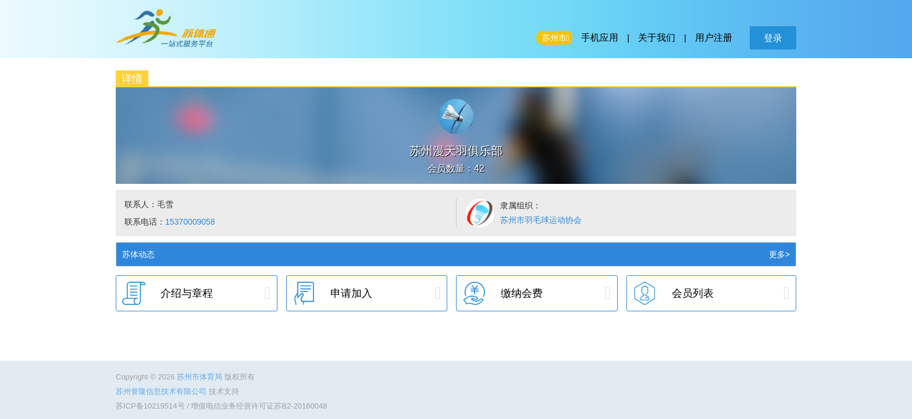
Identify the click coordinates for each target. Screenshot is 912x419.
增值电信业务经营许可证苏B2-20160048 (259, 406)
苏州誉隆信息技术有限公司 (162, 391)
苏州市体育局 (201, 376)
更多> (779, 254)
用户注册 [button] (713, 37)
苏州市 (554, 37)
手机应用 (599, 37)
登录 (773, 38)
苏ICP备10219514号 (150, 406)
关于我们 (656, 37)
